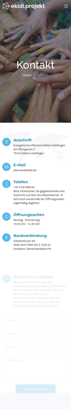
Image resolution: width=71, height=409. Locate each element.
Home (27, 75)
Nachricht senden (35, 392)
